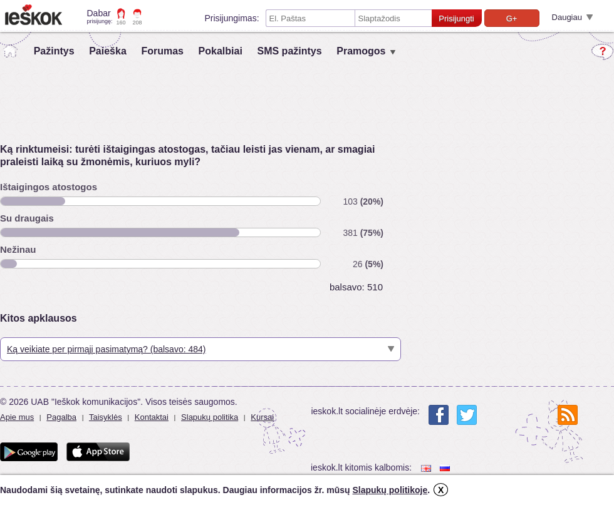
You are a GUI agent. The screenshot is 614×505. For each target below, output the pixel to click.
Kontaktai (152, 417)
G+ (512, 18)
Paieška (108, 51)
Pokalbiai (220, 51)
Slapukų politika (209, 417)
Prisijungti (456, 18)
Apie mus (17, 417)
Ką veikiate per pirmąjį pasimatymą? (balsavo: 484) (106, 349)
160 (121, 22)
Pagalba (61, 417)
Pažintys (54, 51)
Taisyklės (105, 417)
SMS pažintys (289, 51)
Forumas (162, 51)
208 (137, 22)
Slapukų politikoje (389, 490)
